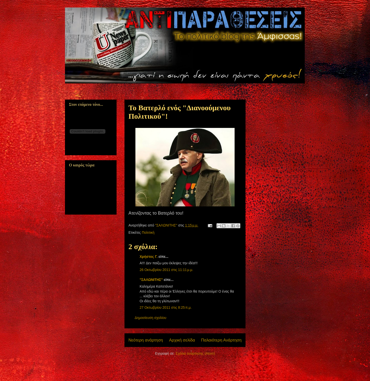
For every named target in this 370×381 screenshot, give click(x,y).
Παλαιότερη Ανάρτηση (221, 340)
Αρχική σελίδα (182, 340)
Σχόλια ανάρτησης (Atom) (195, 353)
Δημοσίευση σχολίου (150, 318)
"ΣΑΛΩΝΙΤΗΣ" (151, 280)
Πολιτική (148, 232)
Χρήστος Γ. (148, 257)
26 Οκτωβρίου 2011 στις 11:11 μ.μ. (166, 270)
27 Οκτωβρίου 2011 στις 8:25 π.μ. (166, 307)
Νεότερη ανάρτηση (145, 340)
